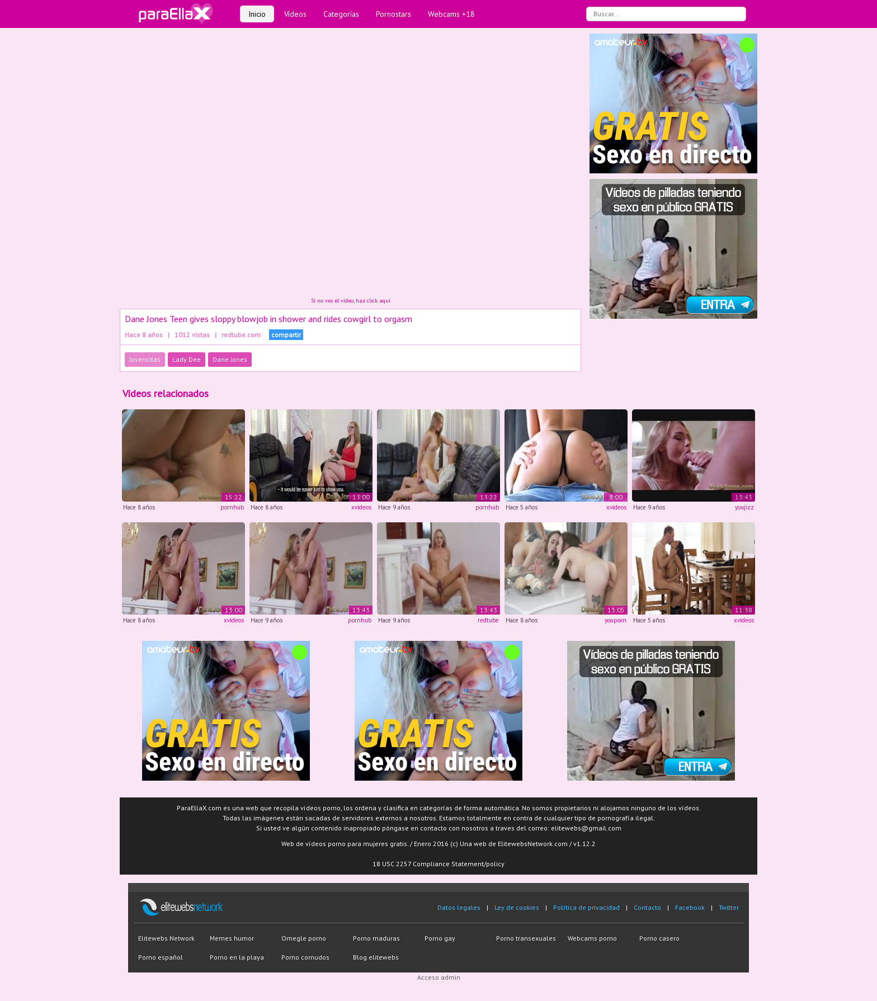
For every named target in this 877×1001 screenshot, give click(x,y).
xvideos (361, 507)
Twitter (729, 907)
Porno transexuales (526, 938)
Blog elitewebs (376, 957)
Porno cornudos (305, 957)
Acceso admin (438, 977)
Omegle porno (303, 938)
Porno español (160, 957)
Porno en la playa (237, 957)
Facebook (690, 907)
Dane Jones (230, 359)
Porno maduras (376, 938)
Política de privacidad (586, 907)
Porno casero (659, 938)
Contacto (647, 907)
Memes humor (232, 938)
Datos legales (458, 907)
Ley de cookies (516, 907)
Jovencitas (145, 359)
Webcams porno (592, 938)
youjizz (744, 507)
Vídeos (295, 14)
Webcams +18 (451, 14)
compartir (286, 334)
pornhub (232, 507)
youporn (615, 620)
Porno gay (440, 938)
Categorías (341, 14)
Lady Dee (186, 359)
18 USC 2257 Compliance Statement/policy (438, 864)
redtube (488, 620)
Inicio (257, 14)
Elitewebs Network (166, 938)
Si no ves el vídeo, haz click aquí (350, 300)
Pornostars (393, 14)
